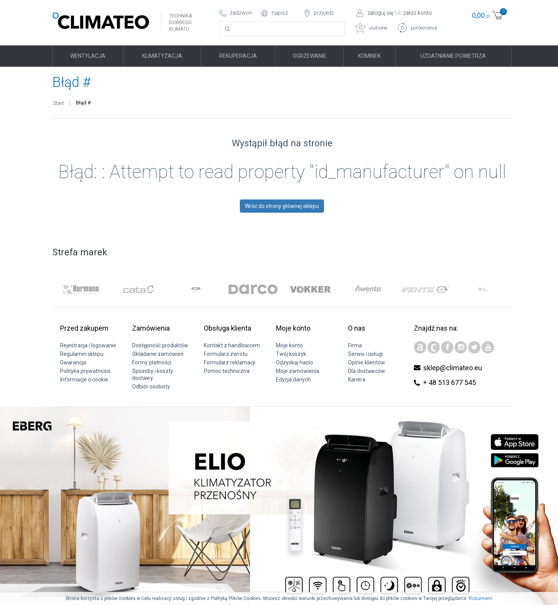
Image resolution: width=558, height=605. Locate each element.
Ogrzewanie (309, 56)
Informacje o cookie (84, 379)
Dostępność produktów (160, 345)
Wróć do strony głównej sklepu (282, 206)
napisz (280, 13)
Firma (355, 345)
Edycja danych (293, 379)
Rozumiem (481, 598)
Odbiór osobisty (151, 386)
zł (488, 15)
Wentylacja (87, 56)
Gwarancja (73, 362)
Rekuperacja (238, 56)
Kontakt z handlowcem (232, 345)
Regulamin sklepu (81, 354)
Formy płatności (151, 362)
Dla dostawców (366, 371)
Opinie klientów (366, 362)
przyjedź (324, 13)
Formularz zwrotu (226, 354)
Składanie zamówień (158, 354)
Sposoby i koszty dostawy (152, 374)
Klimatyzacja (162, 56)
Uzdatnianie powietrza (453, 56)
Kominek (369, 56)
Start (58, 103)
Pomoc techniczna (227, 371)
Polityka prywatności (85, 371)
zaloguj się (380, 13)
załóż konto (417, 13)
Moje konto (289, 345)
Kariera (356, 379)
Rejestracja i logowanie (88, 345)
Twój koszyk (291, 354)
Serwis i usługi (365, 354)
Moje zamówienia (297, 371)
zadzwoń (241, 13)
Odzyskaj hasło (294, 362)
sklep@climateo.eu (452, 368)
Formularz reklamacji (229, 362)
